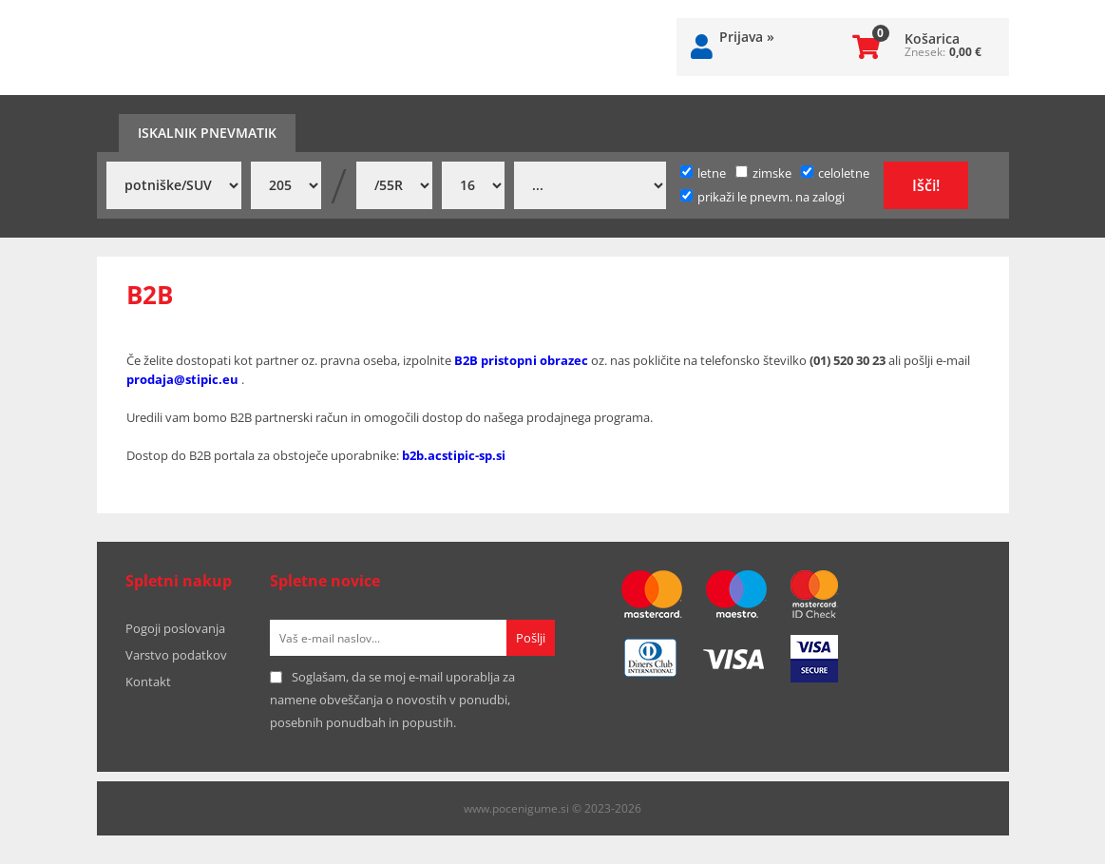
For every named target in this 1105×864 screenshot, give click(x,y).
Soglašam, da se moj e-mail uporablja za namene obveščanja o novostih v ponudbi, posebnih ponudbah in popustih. (392, 699)
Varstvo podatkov (176, 654)
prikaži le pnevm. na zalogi (771, 196)
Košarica (932, 38)
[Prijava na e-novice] (530, 638)
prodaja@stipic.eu (183, 379)
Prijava (746, 37)
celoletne (835, 173)
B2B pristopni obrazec (521, 360)
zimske (763, 173)
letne (703, 173)
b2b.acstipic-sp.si (453, 455)
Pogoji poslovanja (175, 628)
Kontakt (148, 681)
